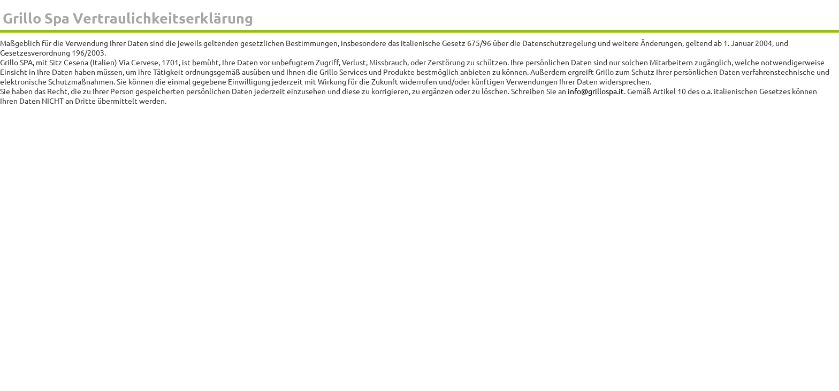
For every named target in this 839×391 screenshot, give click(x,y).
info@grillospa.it (596, 91)
